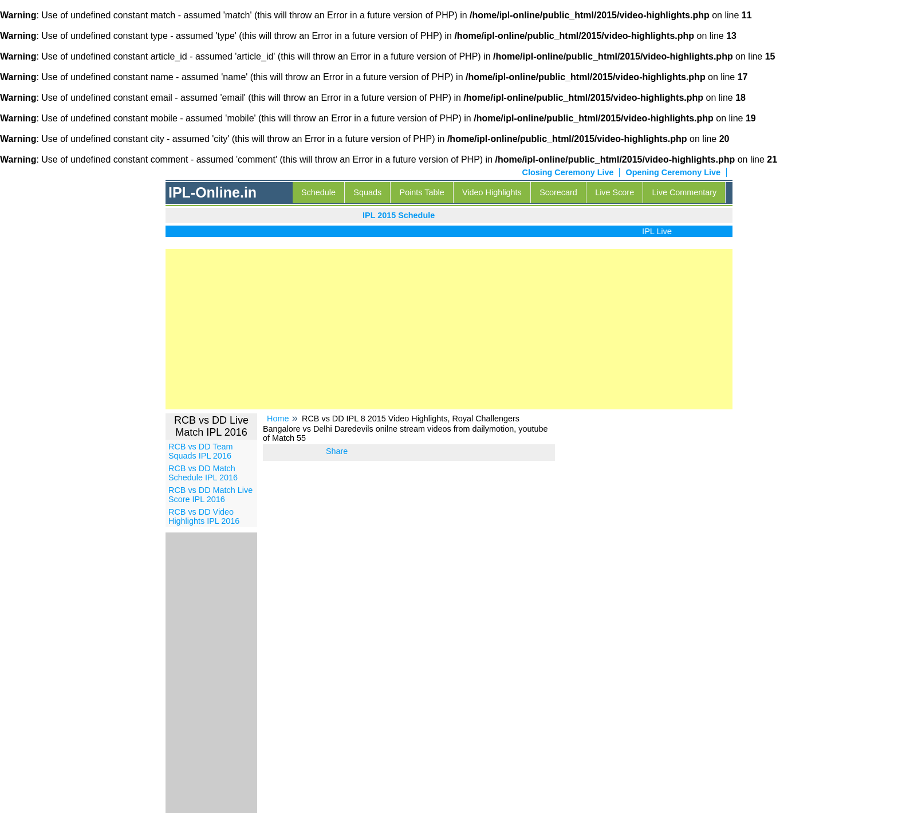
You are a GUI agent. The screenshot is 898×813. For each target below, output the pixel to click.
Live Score (614, 192)
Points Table (422, 192)
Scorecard (558, 192)
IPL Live (659, 231)
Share (337, 451)
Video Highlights (492, 192)
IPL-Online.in (212, 192)
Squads (367, 192)
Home (278, 418)
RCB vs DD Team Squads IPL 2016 (200, 451)
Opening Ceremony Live (672, 172)
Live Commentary (684, 192)
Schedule (318, 192)
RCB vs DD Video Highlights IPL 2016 (203, 516)
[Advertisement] (449, 329)
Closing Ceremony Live (568, 172)
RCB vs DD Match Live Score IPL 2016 (210, 495)
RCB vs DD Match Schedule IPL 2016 (203, 473)
